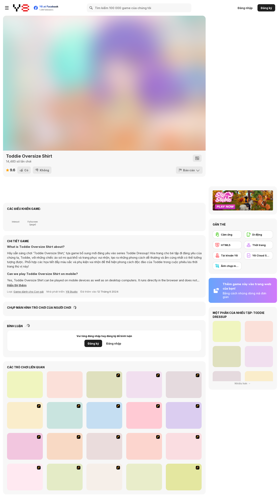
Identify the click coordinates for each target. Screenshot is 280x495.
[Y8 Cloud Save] (258, 255)
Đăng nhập (245, 8)
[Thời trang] (258, 245)
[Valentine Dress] (104, 384)
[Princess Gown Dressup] (144, 415)
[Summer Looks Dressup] (104, 446)
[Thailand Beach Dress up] (25, 415)
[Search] (91, 7)
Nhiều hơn (243, 383)
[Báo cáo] (189, 170)
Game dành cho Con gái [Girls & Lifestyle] (28, 291)
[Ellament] (25, 477)
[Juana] (144, 446)
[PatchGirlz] (144, 477)
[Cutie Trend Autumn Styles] (184, 477)
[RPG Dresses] (25, 446)
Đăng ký (266, 8)
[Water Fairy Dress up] (144, 384)
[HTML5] (227, 245)
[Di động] (258, 235)
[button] (17, 285)
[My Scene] (104, 415)
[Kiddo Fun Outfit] (65, 384)
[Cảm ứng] (227, 235)
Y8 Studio (72, 291)
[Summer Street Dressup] (184, 415)
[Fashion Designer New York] (65, 477)
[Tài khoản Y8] (227, 255)
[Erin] (65, 446)
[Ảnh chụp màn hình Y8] (227, 266)
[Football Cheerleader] (184, 446)
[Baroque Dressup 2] (65, 415)
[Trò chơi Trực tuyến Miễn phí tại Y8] (21, 7)
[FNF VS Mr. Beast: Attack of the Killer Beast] (25, 384)
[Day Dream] (104, 477)
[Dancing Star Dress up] (184, 384)
